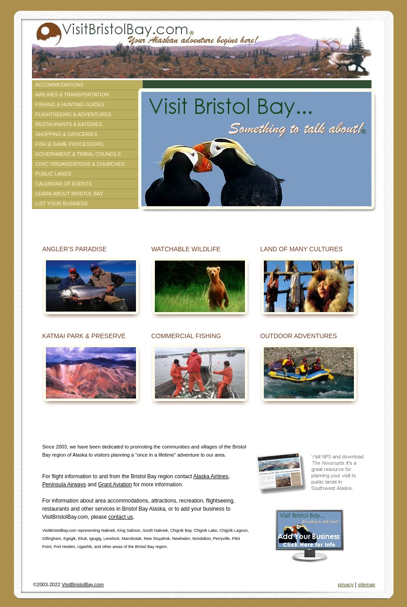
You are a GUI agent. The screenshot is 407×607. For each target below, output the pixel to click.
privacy (345, 584)
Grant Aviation (115, 484)
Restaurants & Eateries (69, 124)
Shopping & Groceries (67, 134)
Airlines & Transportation (72, 94)
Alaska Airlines (210, 476)
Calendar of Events (64, 183)
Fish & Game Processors (70, 144)
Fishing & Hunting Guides (70, 104)
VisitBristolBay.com (83, 584)
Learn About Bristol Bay (70, 193)
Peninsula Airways (64, 484)
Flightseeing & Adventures (74, 114)
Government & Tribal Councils (78, 154)
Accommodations (60, 84)
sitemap (366, 584)
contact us (121, 517)
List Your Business (62, 203)
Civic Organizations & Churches (80, 164)
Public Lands (53, 174)
